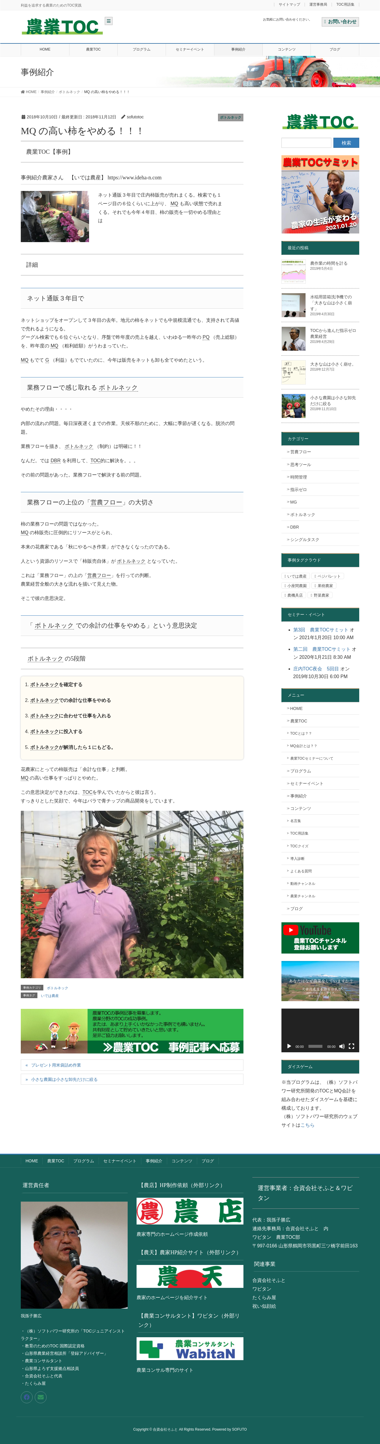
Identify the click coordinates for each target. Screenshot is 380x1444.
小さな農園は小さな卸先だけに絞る (64, 1079)
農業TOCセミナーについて (311, 758)
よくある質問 (301, 871)
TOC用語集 (345, 5)
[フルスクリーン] (351, 1046)
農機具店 (295, 595)
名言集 (295, 821)
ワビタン (261, 1288)
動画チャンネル (302, 884)
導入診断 (297, 859)
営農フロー (300, 451)
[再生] (289, 1046)
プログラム (300, 771)
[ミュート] (342, 1046)
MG (293, 502)
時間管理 (298, 477)
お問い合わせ (340, 21)
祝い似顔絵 (264, 1306)
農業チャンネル (302, 896)
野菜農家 (321, 595)
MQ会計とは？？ (303, 746)
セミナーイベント (307, 783)
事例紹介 (298, 796)
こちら (307, 1125)
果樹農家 (325, 586)
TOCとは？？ (301, 733)
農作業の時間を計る (329, 263)
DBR (294, 527)
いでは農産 (50, 996)
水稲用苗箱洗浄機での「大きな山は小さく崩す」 (331, 302)
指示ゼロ (298, 489)
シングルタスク (304, 539)
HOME (296, 708)
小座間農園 (297, 586)
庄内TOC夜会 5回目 (316, 668)
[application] (320, 1031)
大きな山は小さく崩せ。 (333, 364)
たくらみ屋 (264, 1297)
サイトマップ (289, 5)
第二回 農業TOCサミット (322, 649)
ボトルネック (230, 117)
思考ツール (300, 464)
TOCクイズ (299, 846)
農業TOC (298, 721)
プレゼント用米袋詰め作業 (56, 1065)
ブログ (296, 908)
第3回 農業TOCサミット (321, 629)
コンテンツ (300, 808)
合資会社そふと (269, 1280)
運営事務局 (318, 5)
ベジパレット (329, 576)
